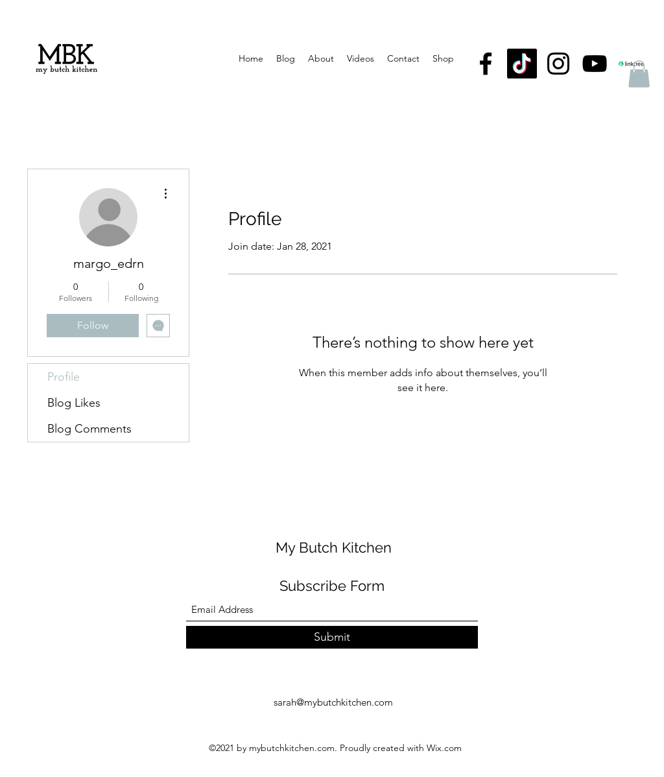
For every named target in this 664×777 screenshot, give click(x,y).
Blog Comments (89, 429)
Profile (63, 377)
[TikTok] (522, 63)
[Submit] (332, 637)
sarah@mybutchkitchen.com (333, 702)
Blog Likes (74, 403)
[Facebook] (486, 63)
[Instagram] (558, 63)
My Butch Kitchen (334, 547)
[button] (639, 74)
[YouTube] (595, 63)
